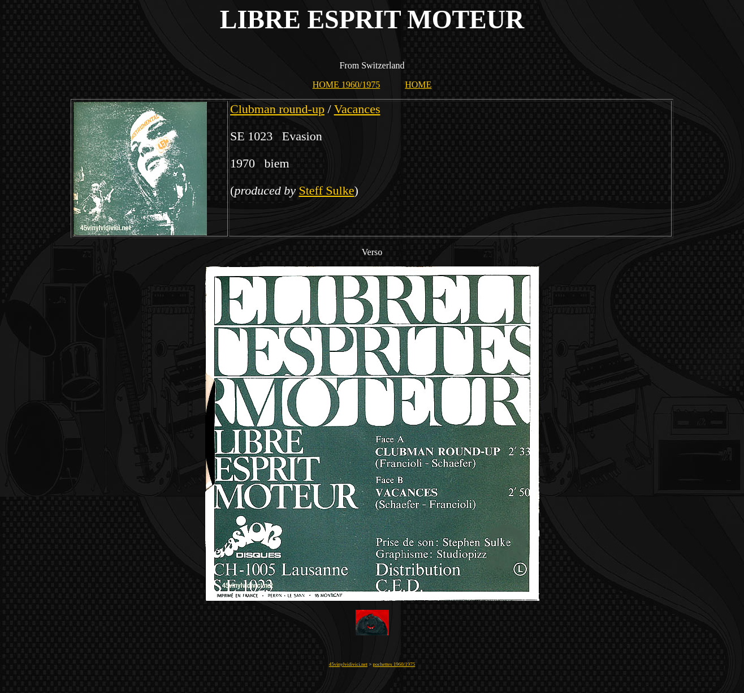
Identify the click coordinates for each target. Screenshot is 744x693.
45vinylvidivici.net (348, 664)
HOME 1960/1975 (346, 84)
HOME (418, 84)
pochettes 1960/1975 (394, 664)
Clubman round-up (277, 109)
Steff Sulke (326, 190)
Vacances (357, 109)
